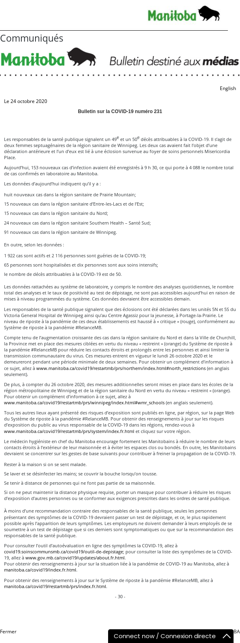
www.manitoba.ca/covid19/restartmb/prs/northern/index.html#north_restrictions (121, 368)
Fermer (8, 631)
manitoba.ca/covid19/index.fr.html (40, 570)
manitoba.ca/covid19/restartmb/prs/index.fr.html (55, 586)
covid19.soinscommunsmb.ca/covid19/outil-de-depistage (63, 551)
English (228, 88)
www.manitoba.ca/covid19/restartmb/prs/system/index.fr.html (69, 431)
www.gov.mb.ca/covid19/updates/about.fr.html (75, 558)
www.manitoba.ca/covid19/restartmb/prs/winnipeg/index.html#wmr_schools (84, 402)
